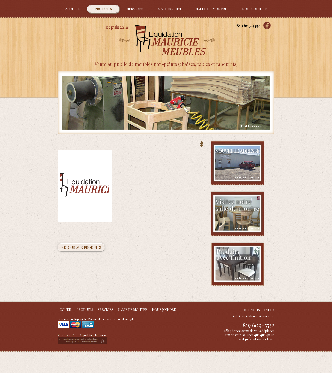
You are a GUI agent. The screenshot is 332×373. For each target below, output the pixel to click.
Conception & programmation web (78, 339)
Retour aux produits (81, 247)
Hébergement (81, 341)
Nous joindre (254, 9)
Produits (103, 8)
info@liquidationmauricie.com (253, 316)
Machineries (169, 9)
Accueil (72, 9)
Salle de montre (211, 9)
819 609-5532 (248, 26)
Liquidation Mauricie (93, 335)
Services (135, 9)
